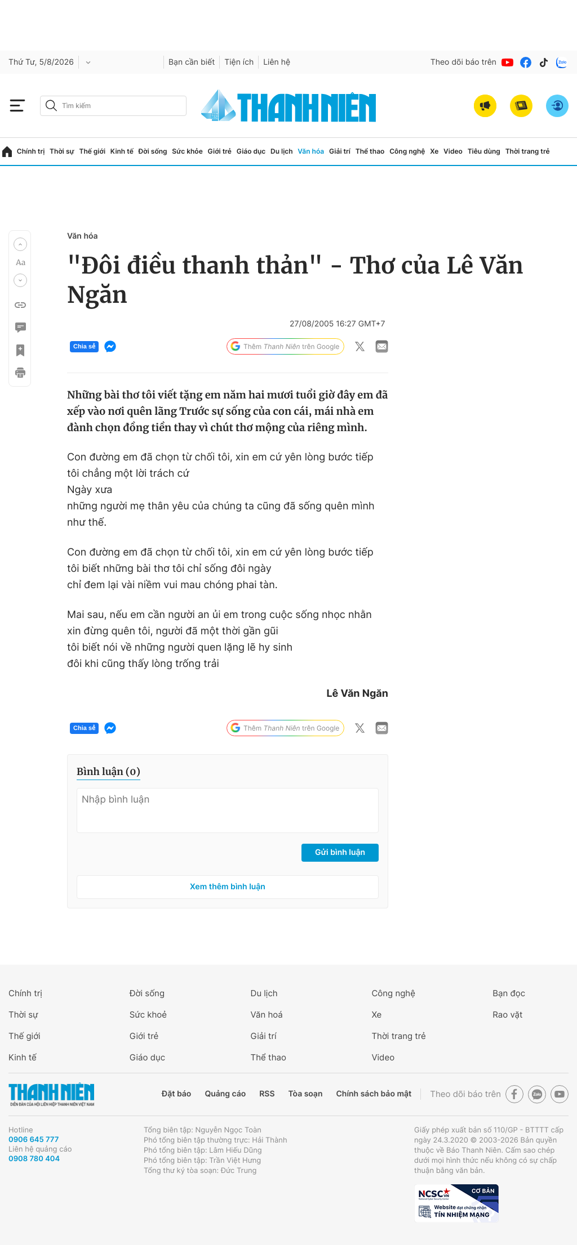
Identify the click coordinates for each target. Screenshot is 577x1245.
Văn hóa (311, 151)
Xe (434, 151)
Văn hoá (267, 1014)
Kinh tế (122, 151)
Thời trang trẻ (527, 151)
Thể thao (370, 151)
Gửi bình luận (340, 852)
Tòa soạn (305, 1094)
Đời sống (153, 151)
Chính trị (31, 151)
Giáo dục (251, 151)
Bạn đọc (508, 993)
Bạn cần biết (191, 62)
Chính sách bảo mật (373, 1094)
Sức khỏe (187, 151)
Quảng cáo (225, 1094)
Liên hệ (276, 62)
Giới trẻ (220, 151)
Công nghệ (407, 151)
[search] (113, 106)
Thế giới (92, 151)
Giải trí (339, 151)
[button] (20, 244)
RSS (266, 1094)
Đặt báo (176, 1094)
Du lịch (281, 151)
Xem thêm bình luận (227, 887)
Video (453, 151)
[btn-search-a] (51, 105)
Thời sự (62, 151)
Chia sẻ (84, 346)
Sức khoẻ (148, 1014)
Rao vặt (507, 1014)
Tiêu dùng (484, 151)
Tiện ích (239, 62)
